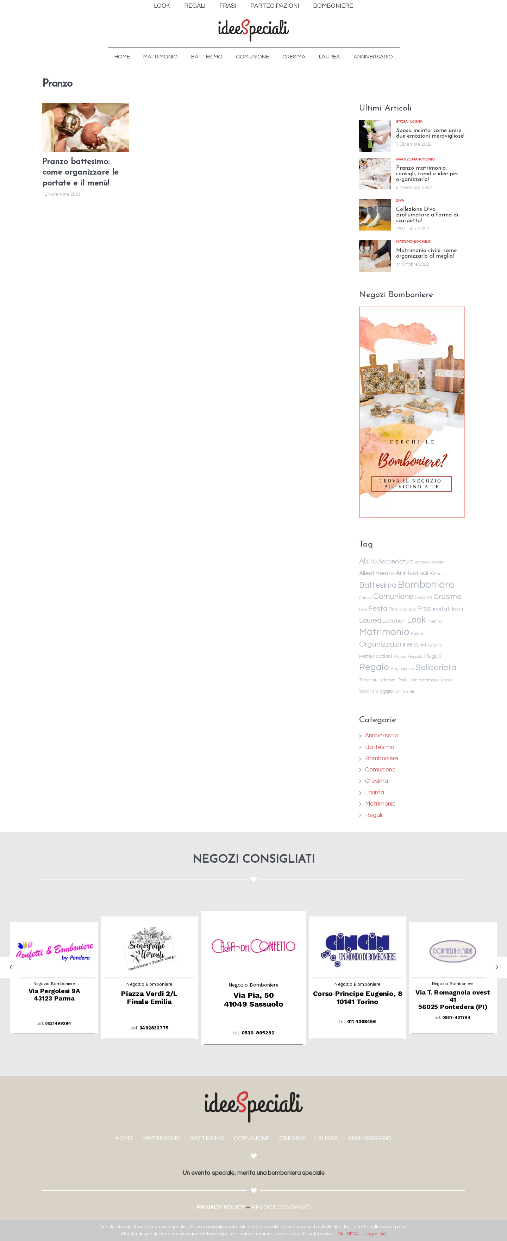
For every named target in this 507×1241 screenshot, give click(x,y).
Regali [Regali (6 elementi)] (432, 656)
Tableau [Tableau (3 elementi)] (368, 680)
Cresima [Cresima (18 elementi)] (447, 596)
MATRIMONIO (162, 1138)
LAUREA (326, 1138)
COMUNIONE (252, 1138)
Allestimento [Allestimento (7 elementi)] (376, 573)
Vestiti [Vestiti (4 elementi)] (366, 691)
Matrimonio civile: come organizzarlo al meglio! (426, 253)
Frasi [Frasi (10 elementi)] (424, 608)
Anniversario (381, 735)
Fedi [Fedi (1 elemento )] (363, 609)
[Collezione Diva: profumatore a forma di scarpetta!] (375, 215)
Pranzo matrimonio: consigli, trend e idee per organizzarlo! (427, 173)
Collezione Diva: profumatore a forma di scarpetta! (427, 215)
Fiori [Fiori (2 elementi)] (393, 609)
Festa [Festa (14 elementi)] (377, 608)
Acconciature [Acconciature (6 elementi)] (396, 562)
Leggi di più (374, 1233)
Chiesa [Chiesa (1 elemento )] (365, 598)
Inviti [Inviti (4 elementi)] (457, 609)
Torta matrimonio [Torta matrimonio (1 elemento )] (424, 680)
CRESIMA (292, 1138)
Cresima (376, 781)
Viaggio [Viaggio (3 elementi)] (384, 691)
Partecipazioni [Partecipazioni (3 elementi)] (375, 656)
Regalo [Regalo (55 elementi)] (374, 667)
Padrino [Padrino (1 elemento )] (435, 645)
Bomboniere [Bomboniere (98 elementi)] (426, 584)
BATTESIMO (207, 1138)
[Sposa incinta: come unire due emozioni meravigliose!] (375, 136)
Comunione (380, 770)
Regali (373, 815)
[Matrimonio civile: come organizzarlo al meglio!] (375, 256)
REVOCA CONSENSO (281, 1207)
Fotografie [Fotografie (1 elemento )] (407, 609)
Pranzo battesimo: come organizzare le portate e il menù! (80, 173)
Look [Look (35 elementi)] (416, 620)
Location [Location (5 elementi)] (394, 621)
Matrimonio (380, 804)
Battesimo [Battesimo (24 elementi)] (377, 585)
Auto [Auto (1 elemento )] (440, 574)
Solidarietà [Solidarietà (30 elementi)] (435, 667)
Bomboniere (382, 758)
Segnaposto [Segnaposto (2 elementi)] (402, 669)
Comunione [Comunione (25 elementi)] (393, 596)
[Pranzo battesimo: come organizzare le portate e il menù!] (85, 127)
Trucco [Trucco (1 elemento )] (446, 680)
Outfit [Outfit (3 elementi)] (420, 645)
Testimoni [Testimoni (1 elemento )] (387, 680)
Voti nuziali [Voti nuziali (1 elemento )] (404, 691)
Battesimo (379, 747)
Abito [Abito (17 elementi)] (368, 561)
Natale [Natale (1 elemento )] (417, 634)
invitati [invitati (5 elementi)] (442, 609)
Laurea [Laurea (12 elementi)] (370, 620)
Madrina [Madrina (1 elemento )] (435, 621)
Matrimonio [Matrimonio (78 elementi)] (384, 632)
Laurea (374, 792)
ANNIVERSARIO (370, 1138)
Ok (340, 1233)
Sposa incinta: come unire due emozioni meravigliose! (430, 133)
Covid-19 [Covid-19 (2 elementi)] (423, 598)
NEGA (353, 1233)
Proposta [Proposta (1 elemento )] (415, 657)
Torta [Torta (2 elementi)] (403, 680)
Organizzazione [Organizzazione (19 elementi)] (386, 644)
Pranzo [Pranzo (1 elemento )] (399, 657)
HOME (124, 1138)
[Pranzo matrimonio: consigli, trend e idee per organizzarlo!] (375, 173)
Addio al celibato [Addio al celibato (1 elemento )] (429, 562)
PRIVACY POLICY (220, 1207)
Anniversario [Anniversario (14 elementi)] (415, 573)
